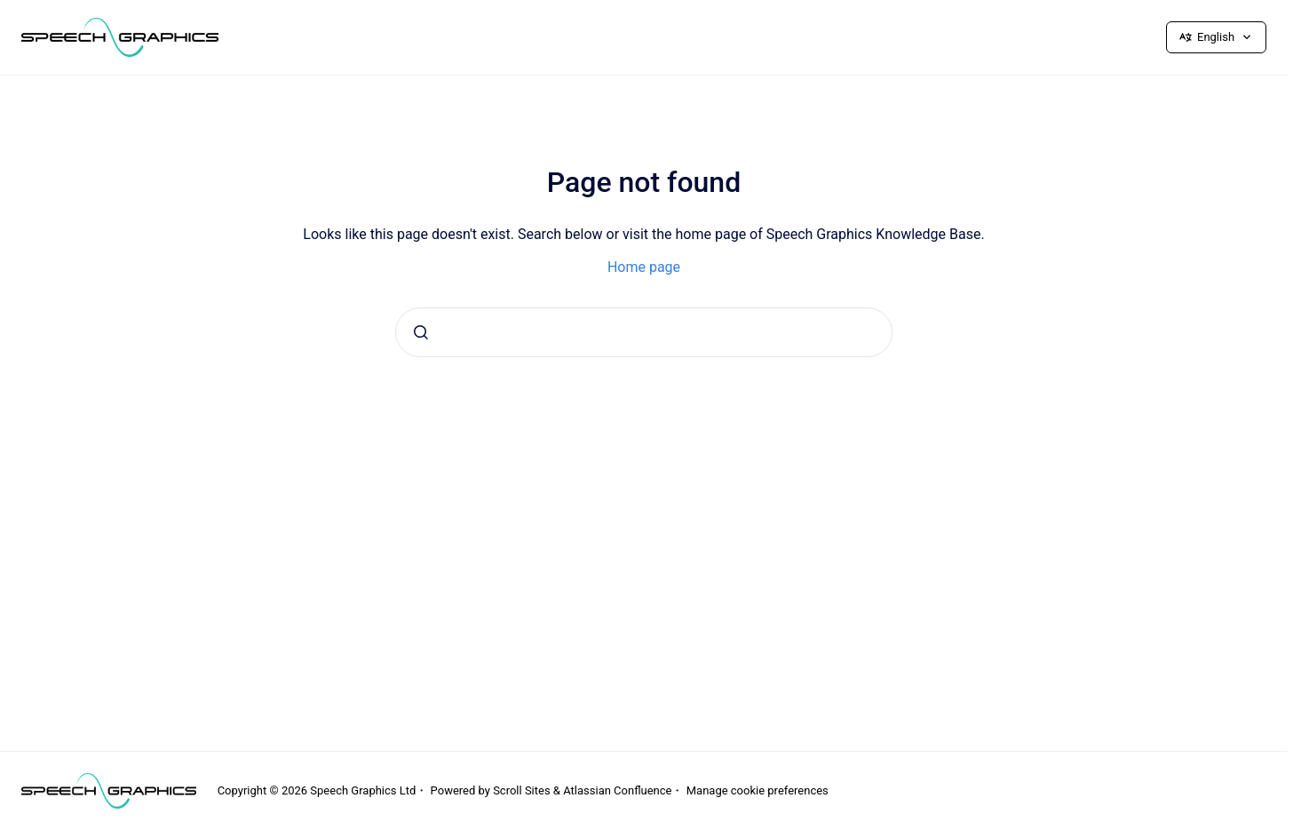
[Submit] (421, 332)
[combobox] (644, 332)
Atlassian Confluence (617, 790)
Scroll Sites (522, 790)
